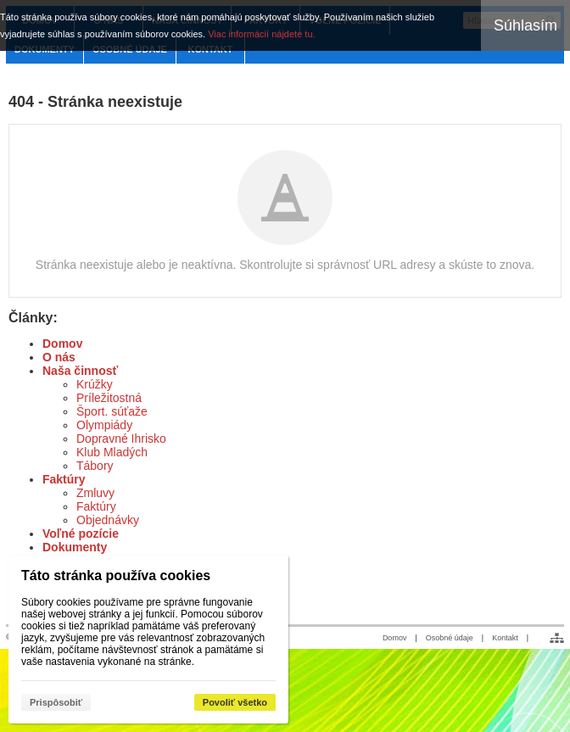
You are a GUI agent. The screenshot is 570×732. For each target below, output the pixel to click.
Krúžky (94, 384)
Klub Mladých (112, 452)
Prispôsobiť (56, 702)
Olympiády (104, 425)
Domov (62, 343)
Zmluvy (95, 493)
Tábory (95, 465)
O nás (58, 357)
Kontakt (505, 638)
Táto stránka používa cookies (115, 575)
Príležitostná (109, 398)
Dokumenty (74, 547)
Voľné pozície (80, 533)
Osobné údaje (449, 638)
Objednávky (107, 520)
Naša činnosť (80, 370)
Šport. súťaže (112, 411)
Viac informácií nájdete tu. (261, 34)
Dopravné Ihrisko (121, 438)
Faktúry (64, 479)
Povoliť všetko (235, 702)
